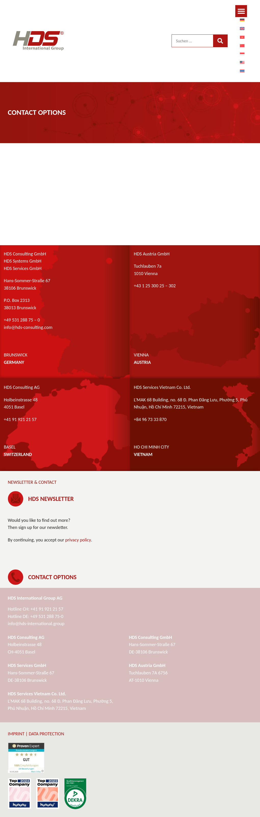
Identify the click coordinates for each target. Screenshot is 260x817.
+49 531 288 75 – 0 (22, 320)
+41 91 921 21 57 (47, 609)
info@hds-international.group (36, 623)
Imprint (16, 734)
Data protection (46, 734)
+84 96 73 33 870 (150, 419)
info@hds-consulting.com (28, 327)
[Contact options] (15, 577)
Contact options (52, 577)
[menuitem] (242, 20)
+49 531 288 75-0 (46, 616)
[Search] (220, 41)
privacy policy (78, 540)
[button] (241, 11)
